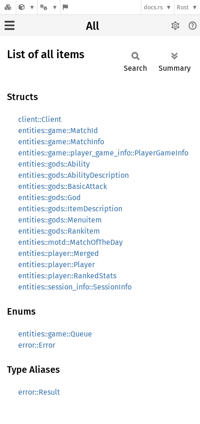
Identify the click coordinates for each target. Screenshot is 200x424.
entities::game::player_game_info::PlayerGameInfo (103, 152)
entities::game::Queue (55, 334)
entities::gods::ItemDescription (70, 208)
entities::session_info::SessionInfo (75, 287)
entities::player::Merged (58, 253)
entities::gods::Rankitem (59, 231)
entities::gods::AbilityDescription (73, 175)
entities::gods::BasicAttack (62, 186)
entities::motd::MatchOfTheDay (70, 242)
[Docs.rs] (8, 7)
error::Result (39, 392)
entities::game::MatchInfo (61, 141)
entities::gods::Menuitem (60, 219)
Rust (183, 7)
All (92, 26)
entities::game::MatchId (58, 130)
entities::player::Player (56, 264)
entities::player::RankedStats (67, 275)
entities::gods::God (49, 197)
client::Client (39, 119)
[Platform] (49, 7)
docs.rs (153, 7)
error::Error (36, 345)
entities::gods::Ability (54, 164)
